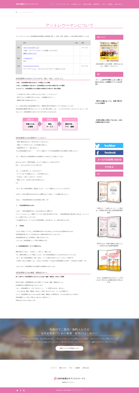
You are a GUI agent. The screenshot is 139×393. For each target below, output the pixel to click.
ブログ (104, 4)
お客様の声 (96, 4)
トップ (52, 4)
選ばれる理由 (87, 4)
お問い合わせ (118, 4)
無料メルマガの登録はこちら (69, 348)
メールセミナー (28, 58)
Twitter (17, 390)
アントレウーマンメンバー (31, 66)
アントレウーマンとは (62, 4)
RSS (23, 390)
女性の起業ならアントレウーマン (27, 4)
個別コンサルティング (29, 53)
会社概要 (77, 368)
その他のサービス (76, 4)
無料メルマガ (62, 368)
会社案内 (110, 4)
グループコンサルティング (31, 47)
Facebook (20, 390)
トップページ (53, 368)
